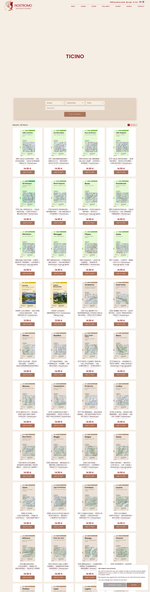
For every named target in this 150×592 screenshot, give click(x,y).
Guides (83, 6)
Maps (73, 6)
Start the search (75, 114)
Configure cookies (114, 585)
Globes (118, 6)
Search (129, 6)
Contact (141, 6)
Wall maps (106, 6)
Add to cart (27, 172)
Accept (134, 585)
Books (94, 6)
